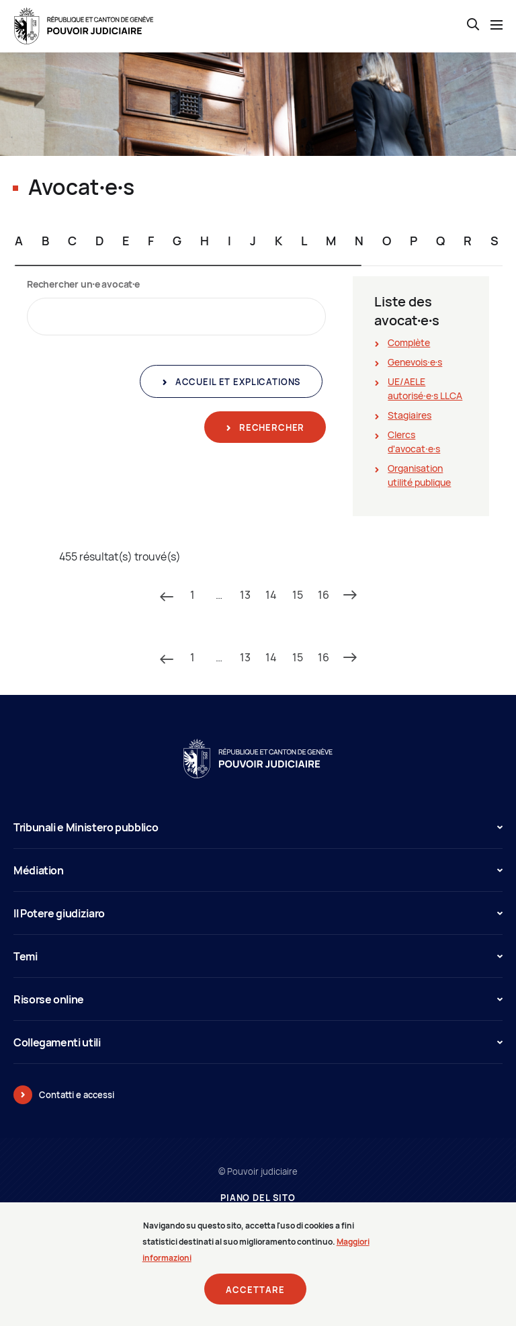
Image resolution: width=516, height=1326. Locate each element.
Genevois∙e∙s (415, 362)
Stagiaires (409, 415)
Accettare (255, 1290)
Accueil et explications (236, 382)
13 (245, 594)
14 (271, 594)
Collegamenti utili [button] (258, 1042)
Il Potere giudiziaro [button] (258, 913)
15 (297, 594)
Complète (409, 342)
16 (323, 594)
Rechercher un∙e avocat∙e (83, 284)
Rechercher (270, 427)
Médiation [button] (258, 870)
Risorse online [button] (258, 999)
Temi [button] (258, 956)
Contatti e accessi (76, 1095)
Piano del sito (258, 1198)
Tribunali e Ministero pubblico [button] (258, 827)
